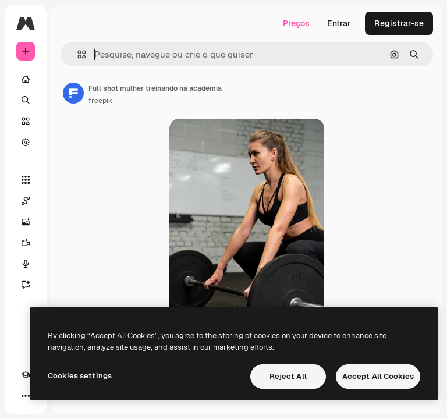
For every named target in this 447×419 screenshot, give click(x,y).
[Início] (25, 79)
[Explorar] (25, 142)
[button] (77, 54)
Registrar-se (399, 23)
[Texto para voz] (25, 263)
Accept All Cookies (378, 376)
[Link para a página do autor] (73, 93)
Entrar (339, 23)
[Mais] (25, 395)
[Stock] (25, 121)
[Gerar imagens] (25, 221)
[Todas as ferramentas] (25, 180)
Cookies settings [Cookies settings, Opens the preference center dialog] (80, 376)
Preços (296, 23)
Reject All (288, 376)
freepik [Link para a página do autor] (100, 100)
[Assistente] (25, 284)
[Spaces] (25, 200)
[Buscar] (25, 100)
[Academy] (25, 374)
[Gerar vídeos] (25, 242)
